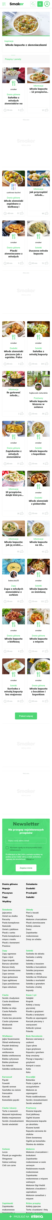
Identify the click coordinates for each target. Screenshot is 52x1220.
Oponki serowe (9, 1086)
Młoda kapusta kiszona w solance (38, 404)
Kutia (28, 1069)
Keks (28, 1072)
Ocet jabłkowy (33, 1114)
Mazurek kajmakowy (12, 1114)
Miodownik (7, 1024)
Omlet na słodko (10, 916)
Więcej (29, 859)
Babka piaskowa (10, 1062)
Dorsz (28, 929)
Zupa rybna (31, 1045)
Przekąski (31, 892)
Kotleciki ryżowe (33, 1028)
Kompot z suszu (33, 1065)
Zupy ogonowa (9, 954)
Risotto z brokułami (35, 1015)
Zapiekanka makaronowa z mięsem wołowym (37, 1178)
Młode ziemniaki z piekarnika (38, 502)
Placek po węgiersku (11, 1155)
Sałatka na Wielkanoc (36, 977)
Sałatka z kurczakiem (36, 967)
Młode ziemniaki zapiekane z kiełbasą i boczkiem (13, 205)
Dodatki (30, 888)
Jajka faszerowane (11, 1039)
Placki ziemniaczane (35, 922)
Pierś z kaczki (32, 913)
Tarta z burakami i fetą (37, 1209)
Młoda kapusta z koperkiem (38, 452)
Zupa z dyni (7, 957)
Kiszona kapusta (33, 1111)
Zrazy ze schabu (33, 939)
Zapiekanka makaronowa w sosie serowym (36, 1162)
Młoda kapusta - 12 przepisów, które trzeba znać (38, 93)
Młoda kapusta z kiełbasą (13, 640)
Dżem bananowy (34, 1137)
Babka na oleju (9, 1008)
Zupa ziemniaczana (11, 970)
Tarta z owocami (10, 1111)
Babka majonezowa (11, 1117)
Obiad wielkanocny (11, 1042)
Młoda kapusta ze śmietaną (38, 590)
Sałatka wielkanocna (12, 1069)
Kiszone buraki (33, 1127)
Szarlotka (6, 1005)
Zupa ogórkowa (9, 980)
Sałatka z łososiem (35, 964)
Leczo (4, 1152)
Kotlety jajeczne (33, 1206)
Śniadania (31, 884)
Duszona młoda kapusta (38, 252)
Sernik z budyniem (10, 998)
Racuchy (6, 919)
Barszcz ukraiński (10, 964)
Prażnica (6, 946)
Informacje (38, 86)
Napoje (6, 888)
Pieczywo (7, 892)
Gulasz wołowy (9, 1162)
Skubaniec (7, 1028)
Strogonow (7, 1158)
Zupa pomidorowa (10, 983)
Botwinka (30, 1080)
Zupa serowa (8, 973)
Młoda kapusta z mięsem (38, 640)
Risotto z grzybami (35, 1011)
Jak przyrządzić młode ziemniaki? (38, 195)
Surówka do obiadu (35, 954)
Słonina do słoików (35, 1144)
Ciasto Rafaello (9, 1011)
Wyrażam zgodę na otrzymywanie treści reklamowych (24, 848)
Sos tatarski (7, 1065)
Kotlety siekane (33, 926)
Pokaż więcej (26, 716)
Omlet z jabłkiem (10, 929)
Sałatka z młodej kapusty (38, 353)
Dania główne (10, 884)
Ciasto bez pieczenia (11, 1018)
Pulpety (29, 916)
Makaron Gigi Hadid (35, 1185)
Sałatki (30, 897)
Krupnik (29, 1001)
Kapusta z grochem (35, 1052)
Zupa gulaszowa (10, 977)
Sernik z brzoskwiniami (37, 1100)
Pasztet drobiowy (10, 1045)
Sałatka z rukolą (33, 973)
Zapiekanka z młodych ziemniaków (13, 454)
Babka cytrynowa (10, 1059)
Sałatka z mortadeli (35, 980)
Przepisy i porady (13, 59)
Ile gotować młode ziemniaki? (13, 395)
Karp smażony (32, 1055)
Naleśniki (6, 926)
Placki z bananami (11, 942)
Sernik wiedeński (34, 1103)
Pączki (5, 1080)
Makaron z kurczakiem (36, 919)
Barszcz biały (8, 967)
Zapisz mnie (26, 867)
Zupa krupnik (8, 960)
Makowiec (7, 1015)
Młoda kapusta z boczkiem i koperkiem (38, 691)
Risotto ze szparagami (36, 1018)
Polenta (29, 1031)
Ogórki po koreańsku (35, 1141)
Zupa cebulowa (9, 987)
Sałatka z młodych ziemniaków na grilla (13, 102)
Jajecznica (7, 913)
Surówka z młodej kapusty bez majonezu (13, 691)
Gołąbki (29, 998)
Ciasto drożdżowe (10, 1001)
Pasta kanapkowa (10, 922)
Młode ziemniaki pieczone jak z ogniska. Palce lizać (13, 356)
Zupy (5, 897)
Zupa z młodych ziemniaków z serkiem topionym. (13, 593)
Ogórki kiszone (33, 1117)
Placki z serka (8, 932)
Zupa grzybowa (33, 1049)
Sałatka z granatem (35, 983)
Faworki (6, 1083)
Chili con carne (9, 1165)
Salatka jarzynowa (35, 970)
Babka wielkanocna (11, 1055)
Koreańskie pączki (10, 1100)
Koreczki (6, 1096)
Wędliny (6, 901)
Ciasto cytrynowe (10, 1021)
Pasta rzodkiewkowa (36, 1096)
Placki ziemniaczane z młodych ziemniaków (13, 255)
